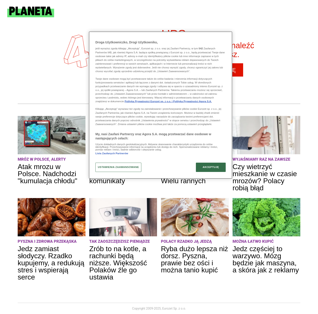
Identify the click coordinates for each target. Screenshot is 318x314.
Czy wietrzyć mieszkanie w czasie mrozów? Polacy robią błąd (265, 177)
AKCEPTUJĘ (211, 167)
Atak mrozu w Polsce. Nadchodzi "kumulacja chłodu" (47, 174)
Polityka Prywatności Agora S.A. (192, 101)
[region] (160, 105)
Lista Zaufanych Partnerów (111, 153)
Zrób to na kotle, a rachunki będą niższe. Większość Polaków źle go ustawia (118, 263)
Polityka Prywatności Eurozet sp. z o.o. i (149, 101)
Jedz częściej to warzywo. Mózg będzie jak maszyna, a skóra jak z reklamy (266, 259)
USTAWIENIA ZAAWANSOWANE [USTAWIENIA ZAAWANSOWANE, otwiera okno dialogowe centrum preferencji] (118, 167)
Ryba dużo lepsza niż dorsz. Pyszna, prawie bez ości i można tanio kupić (194, 259)
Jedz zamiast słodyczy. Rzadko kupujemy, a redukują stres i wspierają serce (51, 263)
